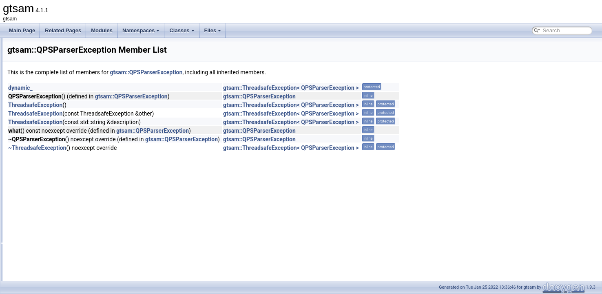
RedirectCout (47, 271)
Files (212, 30)
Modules (102, 30)
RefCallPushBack (52, 280)
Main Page (22, 30)
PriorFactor (45, 82)
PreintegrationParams (57, 73)
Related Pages (63, 30)
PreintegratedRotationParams (65, 46)
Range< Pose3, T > (54, 226)
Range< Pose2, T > (54, 217)
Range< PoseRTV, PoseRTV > (66, 235)
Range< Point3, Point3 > (60, 208)
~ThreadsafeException (139, 148)
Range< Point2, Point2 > (60, 199)
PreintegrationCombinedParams (68, 64)
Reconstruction (49, 262)
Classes (181, 30)
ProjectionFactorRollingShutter (66, 118)
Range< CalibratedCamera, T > (67, 181)
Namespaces (141, 30)
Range (40, 172)
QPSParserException (56, 163)
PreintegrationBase (54, 55)
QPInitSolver (47, 136)
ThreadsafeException (137, 105)
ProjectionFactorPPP (56, 100)
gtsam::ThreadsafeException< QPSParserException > (393, 88)
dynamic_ (122, 88)
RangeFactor (47, 244)
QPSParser (45, 154)
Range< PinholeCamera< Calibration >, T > (80, 190)
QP (36, 127)
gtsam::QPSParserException (248, 72)
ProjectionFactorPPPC (57, 109)
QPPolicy (43, 145)
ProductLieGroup (52, 91)
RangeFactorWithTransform (63, 253)
